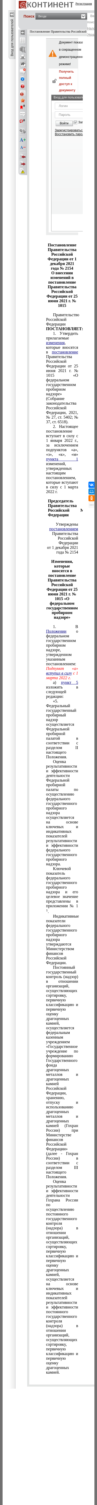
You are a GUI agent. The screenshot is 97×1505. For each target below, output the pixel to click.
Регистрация (84, 3)
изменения (55, 343)
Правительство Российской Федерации (62, 322)
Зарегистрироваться (69, 130)
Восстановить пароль (70, 134)
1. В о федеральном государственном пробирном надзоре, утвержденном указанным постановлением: (62, 645)
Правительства (63, 531)
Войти (64, 123)
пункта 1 (62, 459)
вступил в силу (59, 673)
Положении (56, 631)
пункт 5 (69, 682)
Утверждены (67, 524)
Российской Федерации (68, 540)
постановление (65, 352)
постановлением (63, 529)
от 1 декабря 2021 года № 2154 (62, 549)
